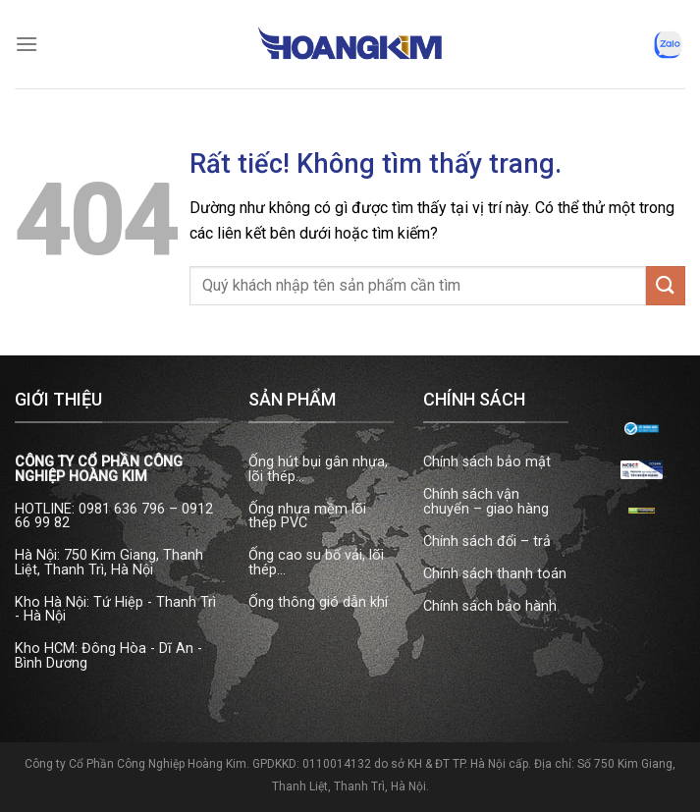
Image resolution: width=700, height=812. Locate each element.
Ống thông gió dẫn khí (318, 602)
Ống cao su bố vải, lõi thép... (316, 562)
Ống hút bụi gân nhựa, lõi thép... (318, 469)
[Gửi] (665, 285)
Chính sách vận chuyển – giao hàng (486, 501)
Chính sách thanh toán (494, 574)
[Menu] (26, 44)
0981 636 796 (122, 509)
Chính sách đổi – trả (487, 541)
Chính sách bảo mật (487, 462)
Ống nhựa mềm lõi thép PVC (307, 516)
